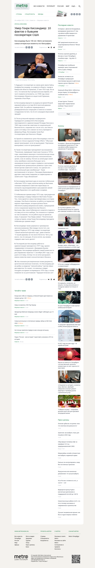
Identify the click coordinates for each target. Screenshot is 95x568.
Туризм (28, 540)
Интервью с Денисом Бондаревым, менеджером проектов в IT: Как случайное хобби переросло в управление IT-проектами (69, 146)
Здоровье (29, 538)
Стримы (19, 14)
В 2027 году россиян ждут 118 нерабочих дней (67, 344)
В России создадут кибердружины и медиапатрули (69, 265)
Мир (67, 6)
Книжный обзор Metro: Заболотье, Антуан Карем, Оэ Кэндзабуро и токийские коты (69, 92)
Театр (27, 543)
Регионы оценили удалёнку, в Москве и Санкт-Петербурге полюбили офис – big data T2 (67, 56)
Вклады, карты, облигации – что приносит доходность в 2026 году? (69, 246)
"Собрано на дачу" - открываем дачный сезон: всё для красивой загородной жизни (68, 411)
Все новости (39, 6)
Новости (17, 342)
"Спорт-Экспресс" (43, 561)
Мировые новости (43, 20)
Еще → (69, 114)
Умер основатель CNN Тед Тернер (25, 305)
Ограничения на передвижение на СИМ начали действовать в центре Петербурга (69, 188)
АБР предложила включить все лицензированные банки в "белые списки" (69, 45)
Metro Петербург (74, 536)
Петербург (51, 6)
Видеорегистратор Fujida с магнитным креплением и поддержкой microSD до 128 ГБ (68, 492)
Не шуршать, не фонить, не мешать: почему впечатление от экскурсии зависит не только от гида (68, 286)
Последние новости (65, 25)
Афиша (60, 108)
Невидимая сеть (63, 228)
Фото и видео (30, 536)
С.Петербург (61, 72)
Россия (60, 6)
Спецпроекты (30, 14)
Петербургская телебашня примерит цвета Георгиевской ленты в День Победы (67, 67)
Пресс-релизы (30, 545)
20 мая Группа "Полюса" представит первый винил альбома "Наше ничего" (66, 104)
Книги (59, 97)
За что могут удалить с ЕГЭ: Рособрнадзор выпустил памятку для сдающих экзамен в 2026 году (69, 209)
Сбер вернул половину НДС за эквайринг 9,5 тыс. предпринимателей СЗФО (67, 444)
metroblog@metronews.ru (38, 560)
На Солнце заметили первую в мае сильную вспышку (32, 330)
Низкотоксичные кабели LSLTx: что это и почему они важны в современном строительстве (69, 503)
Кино (27, 547)
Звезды (40, 14)
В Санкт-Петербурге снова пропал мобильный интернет (69, 306)
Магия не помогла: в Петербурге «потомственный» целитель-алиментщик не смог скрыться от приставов (68, 365)
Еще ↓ (74, 6)
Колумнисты (44, 540)
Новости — (33, 20)
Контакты (58, 549)
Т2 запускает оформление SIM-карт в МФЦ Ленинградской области (69, 325)
